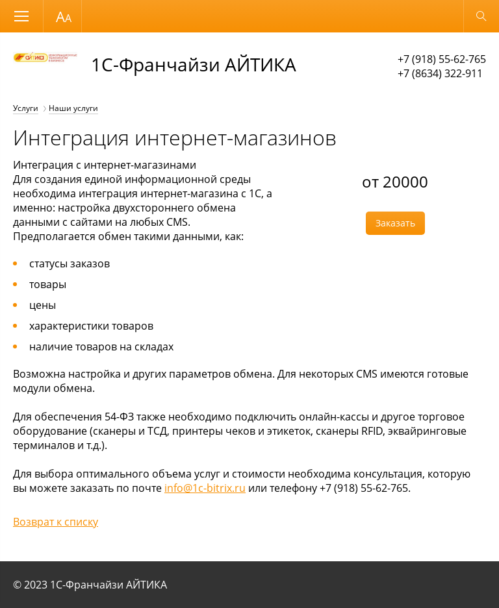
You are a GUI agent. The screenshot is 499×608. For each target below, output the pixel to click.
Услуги (25, 108)
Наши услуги (73, 108)
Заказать (395, 223)
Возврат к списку (55, 522)
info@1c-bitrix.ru (205, 488)
